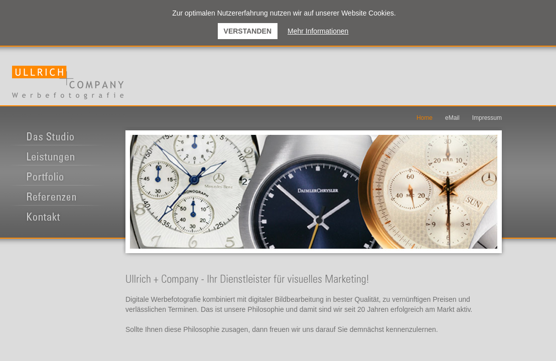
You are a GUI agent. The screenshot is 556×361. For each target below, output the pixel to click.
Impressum (487, 117)
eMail (452, 117)
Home (424, 117)
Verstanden (247, 31)
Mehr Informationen (318, 31)
